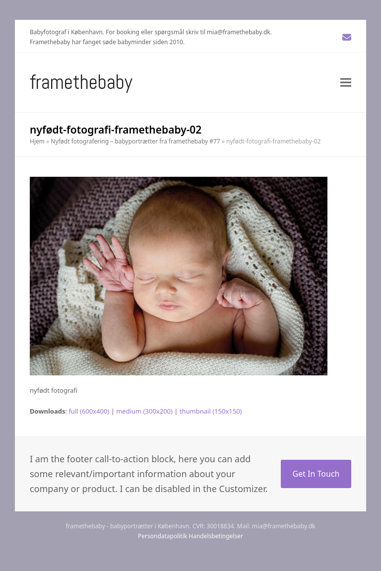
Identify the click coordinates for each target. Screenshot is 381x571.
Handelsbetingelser (216, 536)
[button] (345, 82)
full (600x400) (88, 411)
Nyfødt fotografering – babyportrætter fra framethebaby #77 (135, 141)
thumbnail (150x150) (211, 411)
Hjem (37, 141)
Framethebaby (81, 82)
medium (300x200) (144, 411)
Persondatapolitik (162, 536)
